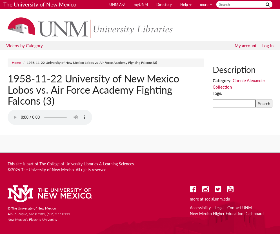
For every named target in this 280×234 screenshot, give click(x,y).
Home (16, 62)
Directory (164, 4)
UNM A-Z (117, 4)
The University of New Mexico (39, 4)
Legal (219, 208)
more (206, 4)
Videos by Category (24, 45)
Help (186, 4)
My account (245, 45)
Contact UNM (239, 208)
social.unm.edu (217, 199)
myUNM (141, 4)
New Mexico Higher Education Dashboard (227, 214)
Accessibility (200, 208)
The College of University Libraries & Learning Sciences (86, 164)
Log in (268, 45)
